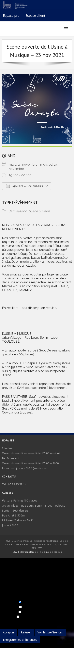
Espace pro (11, 15)
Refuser (26, 632)
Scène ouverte (39, 211)
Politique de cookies (51, 551)
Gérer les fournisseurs (60, 622)
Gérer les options (11, 622)
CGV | (16, 551)
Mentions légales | (29, 551)
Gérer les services (34, 622)
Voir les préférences (50, 632)
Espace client (35, 15)
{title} (3, 645)
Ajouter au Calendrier (24, 186)
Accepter (8, 632)
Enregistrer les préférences (20, 640)
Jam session (18, 211)
